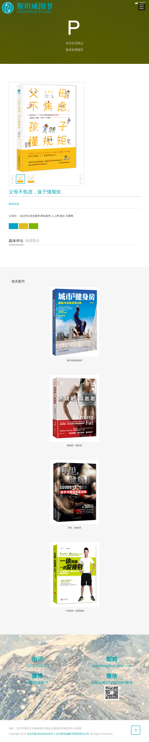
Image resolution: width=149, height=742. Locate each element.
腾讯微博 (45, 215)
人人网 (55, 215)
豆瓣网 (69, 215)
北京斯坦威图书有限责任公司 (73, 733)
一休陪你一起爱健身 (74, 611)
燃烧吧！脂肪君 (74, 445)
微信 (62, 215)
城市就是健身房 (74, 360)
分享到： (14, 215)
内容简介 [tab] (32, 241)
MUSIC (141, 3)
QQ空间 (24, 215)
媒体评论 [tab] (16, 241)
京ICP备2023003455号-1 (41, 733)
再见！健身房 (74, 527)
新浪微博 (35, 215)
